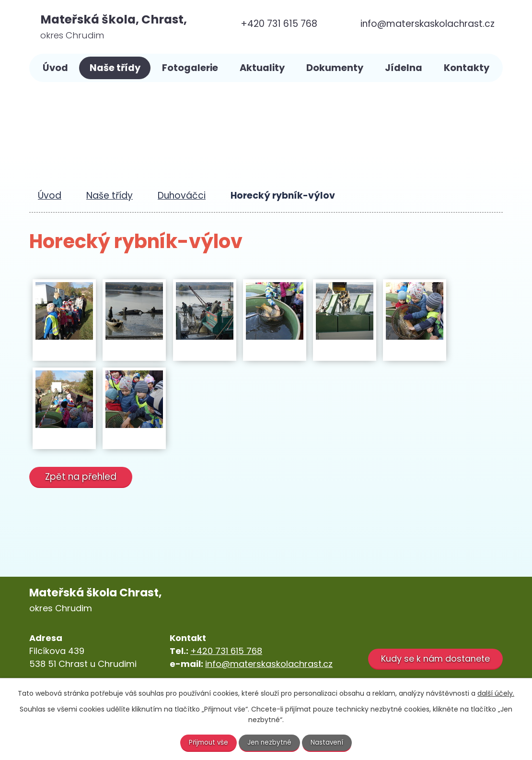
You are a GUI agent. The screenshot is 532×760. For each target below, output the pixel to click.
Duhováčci (182, 195)
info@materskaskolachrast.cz (269, 664)
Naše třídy (115, 67)
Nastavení (329, 742)
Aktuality (262, 67)
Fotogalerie (190, 67)
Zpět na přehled (82, 476)
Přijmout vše (207, 742)
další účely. (495, 693)
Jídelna (403, 67)
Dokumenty (334, 67)
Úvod (55, 67)
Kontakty (466, 67)
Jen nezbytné (270, 742)
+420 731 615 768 (226, 651)
